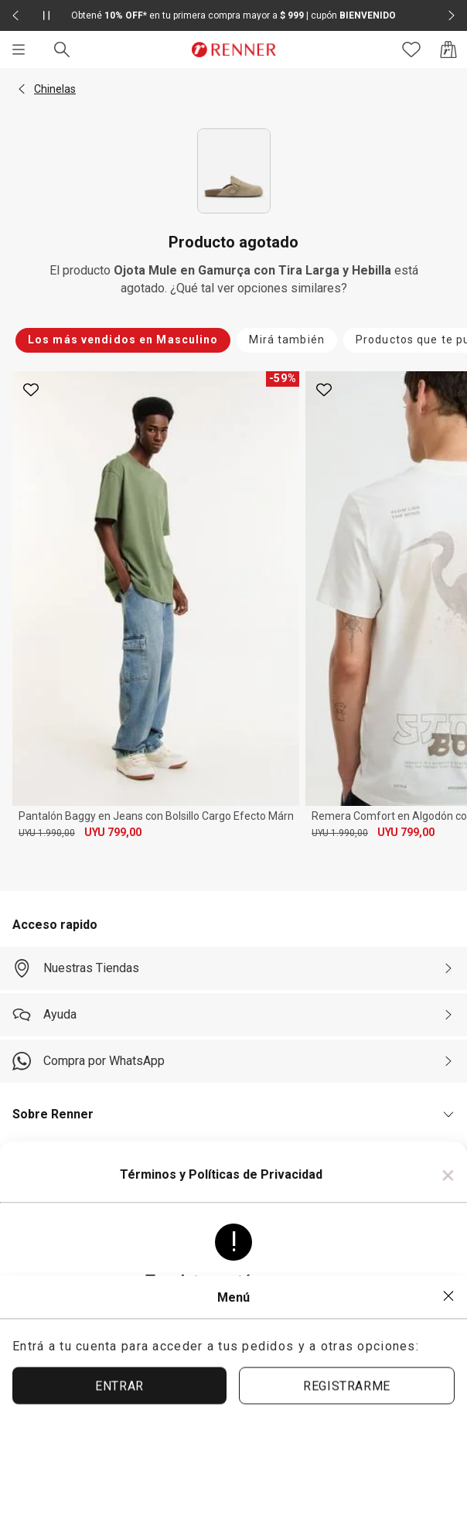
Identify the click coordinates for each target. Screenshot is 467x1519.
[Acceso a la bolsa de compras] (448, 49)
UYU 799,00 (112, 832)
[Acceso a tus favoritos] (411, 49)
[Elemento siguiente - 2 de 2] (451, 15)
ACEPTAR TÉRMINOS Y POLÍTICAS (233, 1408)
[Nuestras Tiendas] (233, 968)
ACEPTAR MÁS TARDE (234, 1461)
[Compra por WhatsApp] (233, 1061)
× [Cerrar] (448, 1175)
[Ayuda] (233, 1014)
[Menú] (18, 49)
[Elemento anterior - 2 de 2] (15, 15)
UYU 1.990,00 (47, 833)
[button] (21, 89)
